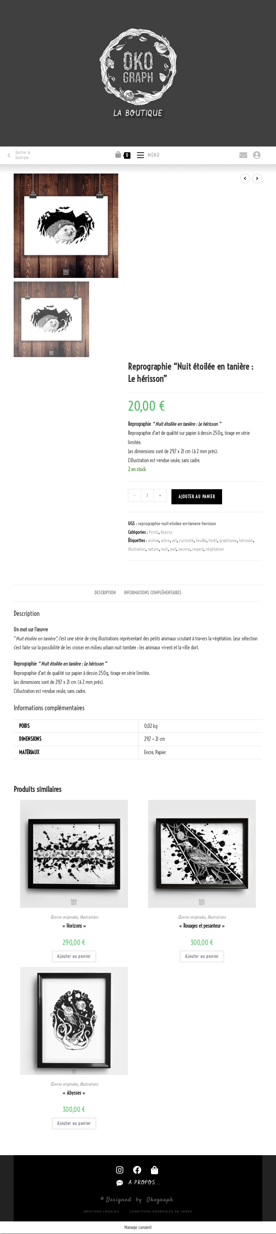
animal (153, 540)
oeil (173, 549)
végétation (215, 549)
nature (153, 549)
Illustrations (89, 917)
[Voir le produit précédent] (245, 179)
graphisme (228, 540)
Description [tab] (105, 592)
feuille (201, 540)
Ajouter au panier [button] (74, 956)
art (174, 540)
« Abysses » (74, 1093)
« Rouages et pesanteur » (202, 926)
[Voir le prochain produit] (257, 179)
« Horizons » (74, 926)
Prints (153, 532)
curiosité (186, 540)
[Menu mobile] (146, 154)
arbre (165, 540)
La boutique (138, 113)
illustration (137, 549)
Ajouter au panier (197, 496)
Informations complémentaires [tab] (152, 592)
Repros (166, 532)
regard (197, 549)
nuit (164, 549)
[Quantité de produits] (147, 495)
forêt (212, 540)
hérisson (246, 540)
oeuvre (184, 549)
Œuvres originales (64, 917)
